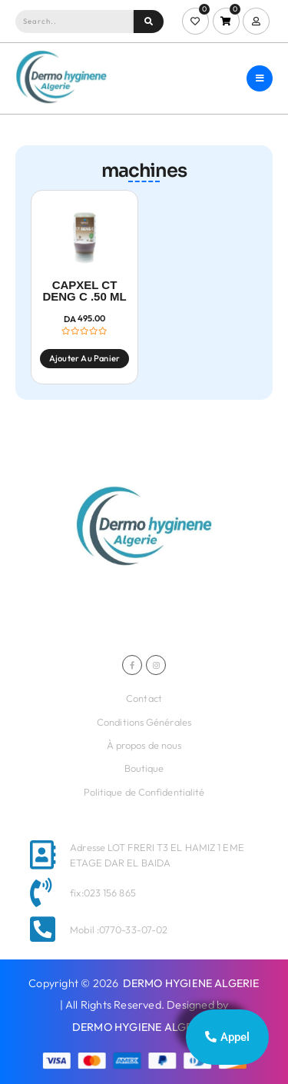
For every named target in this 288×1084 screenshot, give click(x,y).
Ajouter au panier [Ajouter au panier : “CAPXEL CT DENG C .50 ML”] (84, 358)
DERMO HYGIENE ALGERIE (191, 983)
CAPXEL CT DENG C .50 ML (84, 291)
